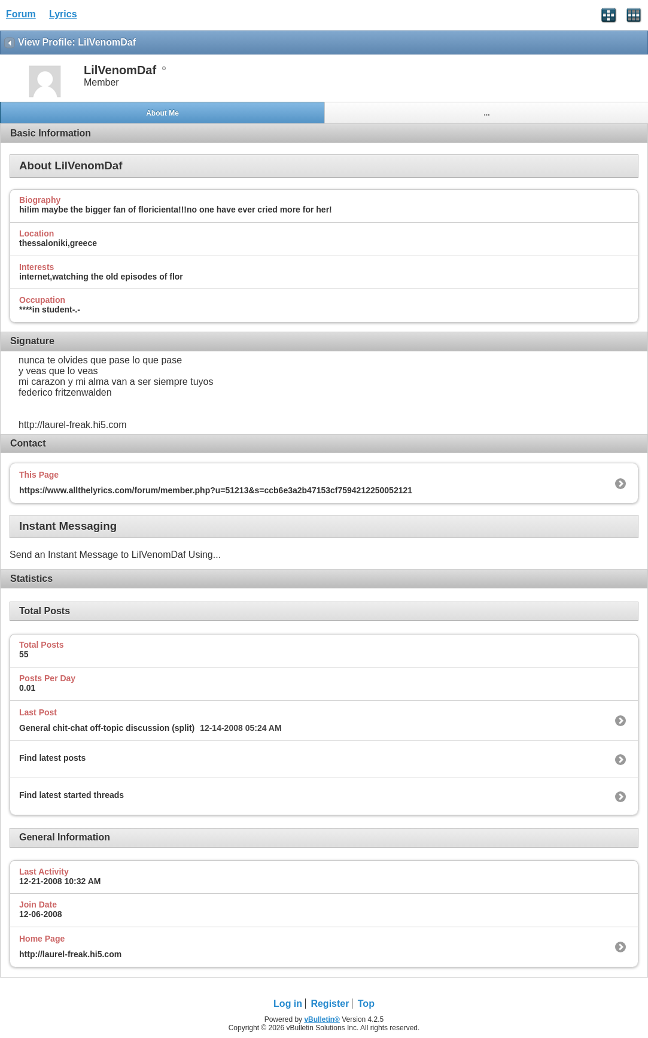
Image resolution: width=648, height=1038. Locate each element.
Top (366, 1003)
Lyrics (63, 14)
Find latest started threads (71, 795)
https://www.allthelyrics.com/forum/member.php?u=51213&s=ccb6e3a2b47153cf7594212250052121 (215, 490)
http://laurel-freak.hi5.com (70, 954)
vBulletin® (322, 1019)
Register (330, 1003)
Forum (21, 14)
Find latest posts (52, 758)
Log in (287, 1003)
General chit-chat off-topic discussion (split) (106, 728)
